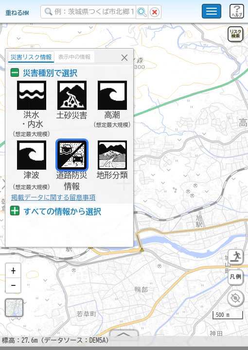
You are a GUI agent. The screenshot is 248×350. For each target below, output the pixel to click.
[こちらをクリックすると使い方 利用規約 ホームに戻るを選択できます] (211, 11)
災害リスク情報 (31, 57)
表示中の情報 (74, 56)
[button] (13, 274)
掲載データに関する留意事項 (53, 197)
